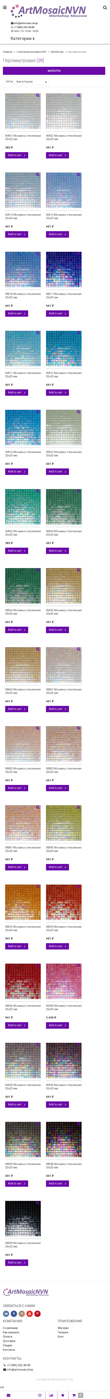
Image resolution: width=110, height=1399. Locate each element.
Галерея (63, 1332)
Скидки (7, 1345)
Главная (7, 51)
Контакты (9, 1349)
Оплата (7, 1336)
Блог (61, 1336)
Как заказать (11, 1332)
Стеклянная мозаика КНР (31, 51)
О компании (10, 1328)
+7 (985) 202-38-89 (24, 27)
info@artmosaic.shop (26, 23)
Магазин (63, 1328)
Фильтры (54, 70)
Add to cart (16, 155)
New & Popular (31, 81)
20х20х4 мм (56, 51)
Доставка (9, 1340)
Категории (21, 38)
